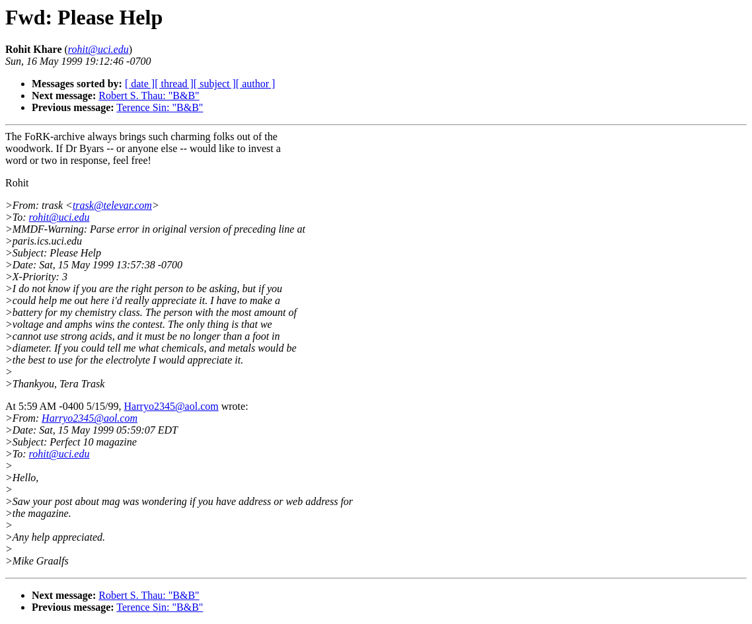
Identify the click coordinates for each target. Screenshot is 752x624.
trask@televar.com (112, 205)
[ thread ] (174, 83)
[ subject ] (215, 83)
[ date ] (140, 83)
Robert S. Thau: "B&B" (148, 95)
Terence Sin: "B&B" (159, 107)
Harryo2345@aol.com (171, 406)
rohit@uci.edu (59, 217)
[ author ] (256, 83)
